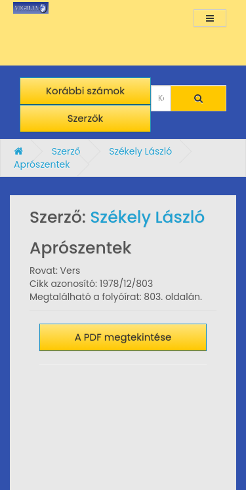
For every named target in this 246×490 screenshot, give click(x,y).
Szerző (66, 151)
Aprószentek (42, 164)
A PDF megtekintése (123, 337)
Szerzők (86, 118)
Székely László (140, 151)
